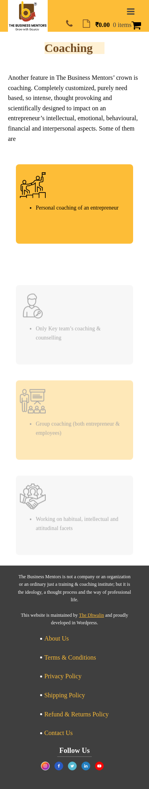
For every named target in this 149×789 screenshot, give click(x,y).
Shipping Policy (64, 695)
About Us (56, 638)
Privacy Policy (62, 676)
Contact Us (58, 732)
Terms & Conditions (70, 657)
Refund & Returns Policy (76, 714)
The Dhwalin (91, 615)
